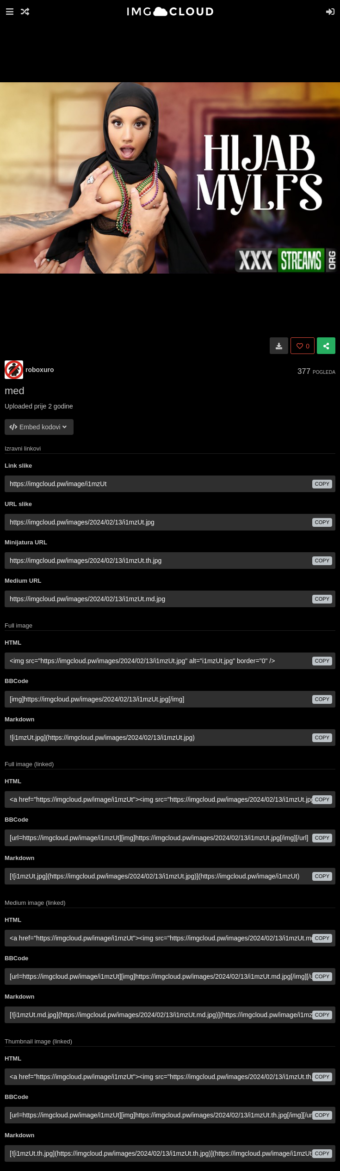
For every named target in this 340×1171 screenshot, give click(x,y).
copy (322, 484)
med (15, 390)
